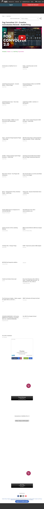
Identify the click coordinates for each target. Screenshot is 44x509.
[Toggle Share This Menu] (40, 18)
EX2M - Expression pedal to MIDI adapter (32, 245)
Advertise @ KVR (19, 498)
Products (8, 51)
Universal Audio (5, 230)
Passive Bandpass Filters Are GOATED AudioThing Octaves (31, 84)
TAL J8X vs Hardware (7, 335)
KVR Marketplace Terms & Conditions (26, 499)
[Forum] (17, 2)
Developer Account (26, 498)
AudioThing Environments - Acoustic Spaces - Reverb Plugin (10, 84)
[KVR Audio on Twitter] (21, 496)
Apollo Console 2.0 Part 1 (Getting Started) (10, 228)
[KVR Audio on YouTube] (26, 496)
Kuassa (3, 280)
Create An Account (33, 5)
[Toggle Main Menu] (1, 1)
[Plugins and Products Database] (11, 2)
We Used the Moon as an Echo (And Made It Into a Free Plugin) (32, 174)
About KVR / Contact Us (34, 498)
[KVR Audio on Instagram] (23, 496)
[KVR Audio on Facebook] (18, 496)
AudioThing (15, 51)
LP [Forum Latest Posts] (20, 1)
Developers (4, 51)
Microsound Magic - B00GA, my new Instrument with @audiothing (10, 120)
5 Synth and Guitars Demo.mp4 (9, 279)
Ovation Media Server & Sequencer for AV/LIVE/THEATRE (11, 210)
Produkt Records (5, 320)
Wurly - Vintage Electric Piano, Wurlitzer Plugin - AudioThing (11, 192)
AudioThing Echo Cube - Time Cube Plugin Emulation (10, 102)
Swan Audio (4, 247)
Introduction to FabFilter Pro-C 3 (9, 65)
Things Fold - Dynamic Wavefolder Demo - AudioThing (32, 192)
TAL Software (4, 337)
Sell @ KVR (17, 499)
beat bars (24, 247)
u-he (3, 301)
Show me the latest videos (15, 18)
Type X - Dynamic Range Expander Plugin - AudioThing (11, 138)
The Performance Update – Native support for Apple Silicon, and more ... (11, 299)
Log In (11, 5)
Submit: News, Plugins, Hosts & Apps (8, 498)
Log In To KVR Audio (22, 501)
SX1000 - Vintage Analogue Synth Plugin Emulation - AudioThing (11, 156)
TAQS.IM (24, 262)
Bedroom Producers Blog (27, 230)
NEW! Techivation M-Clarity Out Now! (31, 298)
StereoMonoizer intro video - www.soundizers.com (29, 210)
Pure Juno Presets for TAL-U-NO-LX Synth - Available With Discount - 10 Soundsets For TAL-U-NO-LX (31, 280)
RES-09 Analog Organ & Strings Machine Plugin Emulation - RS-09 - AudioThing (32, 138)
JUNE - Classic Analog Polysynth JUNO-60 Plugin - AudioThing (32, 120)
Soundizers (25, 212)
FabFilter (3, 67)
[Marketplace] (26, 2)
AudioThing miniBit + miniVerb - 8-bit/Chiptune (30, 102)
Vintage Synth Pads (26, 283)
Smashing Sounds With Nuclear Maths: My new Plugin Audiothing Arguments (32, 156)
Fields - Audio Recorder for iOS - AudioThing (30, 66)
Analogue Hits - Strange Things (9, 245)
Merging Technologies (6, 212)
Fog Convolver (21, 51)
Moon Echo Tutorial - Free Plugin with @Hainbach (10, 174)
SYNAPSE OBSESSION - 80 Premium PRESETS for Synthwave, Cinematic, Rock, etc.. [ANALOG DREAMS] (10, 317)
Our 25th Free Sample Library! (29, 316)
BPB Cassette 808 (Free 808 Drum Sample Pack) (32, 228)
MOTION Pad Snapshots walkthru (9, 262)
